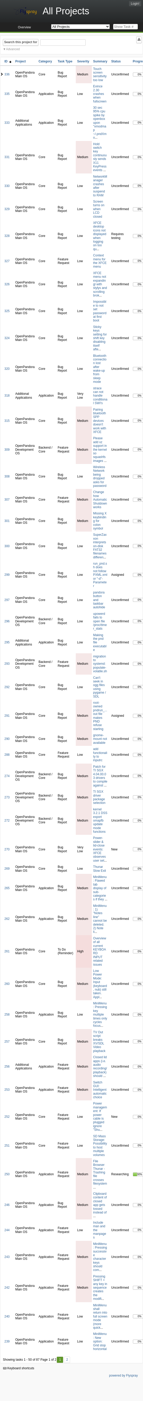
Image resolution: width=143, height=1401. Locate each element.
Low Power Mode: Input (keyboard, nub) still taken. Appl (100, 984)
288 (7, 755)
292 (7, 687)
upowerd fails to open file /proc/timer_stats (100, 621)
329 (7, 209)
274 (7, 776)
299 (7, 575)
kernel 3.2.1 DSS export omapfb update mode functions (100, 821)
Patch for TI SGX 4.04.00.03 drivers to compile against (100, 776)
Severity (83, 61)
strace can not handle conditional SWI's (100, 395)
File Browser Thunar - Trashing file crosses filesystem (100, 1172)
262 (7, 919)
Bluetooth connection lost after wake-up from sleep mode (99, 369)
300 (7, 546)
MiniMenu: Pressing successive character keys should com (100, 1257)
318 (7, 395)
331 (7, 157)
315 (7, 421)
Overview (24, 27)
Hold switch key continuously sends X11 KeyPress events (100, 157)
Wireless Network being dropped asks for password (99, 476)
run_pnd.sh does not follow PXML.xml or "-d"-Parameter (100, 575)
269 (7, 868)
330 (7, 186)
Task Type (65, 61)
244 (7, 1230)
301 (7, 521)
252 (7, 1117)
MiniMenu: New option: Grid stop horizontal (100, 1341)
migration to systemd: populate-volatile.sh (100, 664)
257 (7, 1041)
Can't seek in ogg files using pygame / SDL (99, 687)
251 (7, 1145)
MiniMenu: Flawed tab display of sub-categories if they (100, 888)
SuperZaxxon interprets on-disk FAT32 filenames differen (100, 546)
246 (7, 1205)
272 (7, 820)
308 (7, 476)
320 (7, 369)
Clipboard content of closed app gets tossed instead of (100, 1203)
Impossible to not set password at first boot (99, 311)
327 (7, 261)
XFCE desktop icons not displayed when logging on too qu (99, 236)
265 (7, 888)
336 (7, 74)
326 (7, 284)
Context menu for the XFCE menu (100, 261)
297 (7, 600)
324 (7, 338)
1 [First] (60, 1359)
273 (7, 797)
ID (7, 61)
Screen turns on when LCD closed (98, 209)
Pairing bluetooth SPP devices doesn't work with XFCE (99, 421)
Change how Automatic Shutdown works (100, 499)
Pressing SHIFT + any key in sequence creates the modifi (100, 1288)
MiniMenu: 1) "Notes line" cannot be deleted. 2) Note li (100, 919)
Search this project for (20, 42)
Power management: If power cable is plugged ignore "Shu (100, 1117)
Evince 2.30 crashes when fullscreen (99, 94)
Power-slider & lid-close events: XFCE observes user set (99, 849)
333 (7, 123)
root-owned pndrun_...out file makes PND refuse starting (100, 716)
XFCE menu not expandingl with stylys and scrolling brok (100, 284)
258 (7, 1014)
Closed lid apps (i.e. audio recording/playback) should (100, 1066)
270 (7, 849)
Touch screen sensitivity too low (100, 74)
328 (7, 236)
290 (7, 739)
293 (7, 664)
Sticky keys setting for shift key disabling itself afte (100, 338)
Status (116, 61)
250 (7, 1174)
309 (7, 449)
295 (7, 642)
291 (7, 716)
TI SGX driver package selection (99, 797)
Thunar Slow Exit (99, 868)
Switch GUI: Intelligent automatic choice (100, 1090)
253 (7, 1090)
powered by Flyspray (123, 1375)
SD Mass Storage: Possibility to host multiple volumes (100, 1145)
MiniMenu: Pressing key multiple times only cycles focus (100, 1015)
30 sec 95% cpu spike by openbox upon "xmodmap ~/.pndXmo (100, 122)
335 (7, 94)
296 (7, 621)
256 (7, 1066)
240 (7, 1316)
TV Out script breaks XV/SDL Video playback (99, 1041)
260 (7, 984)
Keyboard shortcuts (18, 1368)
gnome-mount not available (100, 739)
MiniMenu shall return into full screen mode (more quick (100, 1316)
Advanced (13, 49)
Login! (135, 3)
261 (7, 951)
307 (7, 499)
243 (7, 1257)
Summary (100, 61)
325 (7, 311)
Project (20, 61)
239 (7, 1341)
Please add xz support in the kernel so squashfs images (100, 449)
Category (45, 61)
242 (7, 1287)
